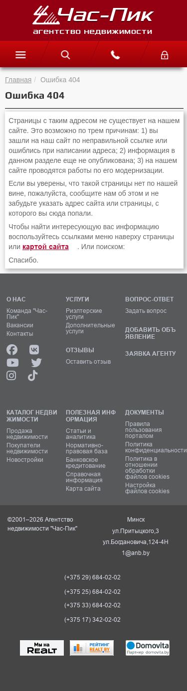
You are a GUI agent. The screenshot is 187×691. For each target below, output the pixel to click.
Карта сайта (83, 489)
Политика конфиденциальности (151, 447)
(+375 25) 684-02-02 (92, 592)
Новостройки (24, 460)
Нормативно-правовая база (87, 448)
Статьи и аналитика (81, 434)
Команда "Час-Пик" (26, 314)
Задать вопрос (146, 311)
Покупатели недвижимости (27, 448)
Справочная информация (84, 477)
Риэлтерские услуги (84, 314)
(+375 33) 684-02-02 (92, 605)
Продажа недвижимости (27, 434)
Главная (18, 80)
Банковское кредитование (86, 463)
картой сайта (45, 247)
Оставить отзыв (88, 362)
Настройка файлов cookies (147, 488)
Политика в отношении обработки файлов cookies (147, 468)
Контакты (19, 334)
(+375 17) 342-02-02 (92, 620)
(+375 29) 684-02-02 (92, 577)
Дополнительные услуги (90, 328)
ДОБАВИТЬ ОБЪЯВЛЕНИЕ (150, 333)
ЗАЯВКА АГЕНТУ (150, 353)
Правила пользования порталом (143, 430)
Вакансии (19, 325)
